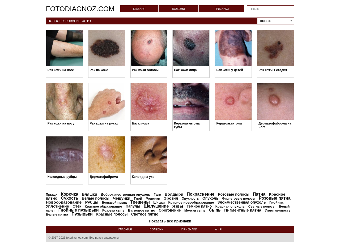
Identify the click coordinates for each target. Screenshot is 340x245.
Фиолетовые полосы (238, 198)
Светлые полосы (261, 206)
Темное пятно (199, 206)
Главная (139, 8)
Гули (157, 194)
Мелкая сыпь (194, 210)
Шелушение (156, 206)
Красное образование (103, 206)
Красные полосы (112, 214)
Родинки (153, 198)
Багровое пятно (141, 210)
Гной (138, 198)
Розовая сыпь (113, 210)
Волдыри (174, 194)
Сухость (69, 198)
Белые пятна (57, 214)
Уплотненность (278, 210)
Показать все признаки (170, 221)
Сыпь (215, 210)
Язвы (177, 206)
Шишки (159, 202)
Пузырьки (82, 214)
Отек (77, 206)
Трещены (140, 202)
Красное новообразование (191, 202)
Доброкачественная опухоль (125, 194)
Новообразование (64, 202)
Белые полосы (95, 198)
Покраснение (200, 194)
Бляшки (89, 194)
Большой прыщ (114, 202)
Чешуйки (121, 198)
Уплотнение (57, 206)
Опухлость (190, 198)
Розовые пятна (274, 198)
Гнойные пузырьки (78, 210)
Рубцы (91, 202)
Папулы (133, 206)
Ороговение (170, 210)
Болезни (178, 8)
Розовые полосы (233, 194)
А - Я (218, 229)
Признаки (221, 8)
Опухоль (210, 198)
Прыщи (52, 194)
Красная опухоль (230, 206)
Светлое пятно (144, 214)
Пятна (259, 194)
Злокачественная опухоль (242, 202)
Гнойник (276, 202)
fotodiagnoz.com (80, 9)
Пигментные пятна (242, 210)
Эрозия (171, 198)
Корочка (69, 194)
